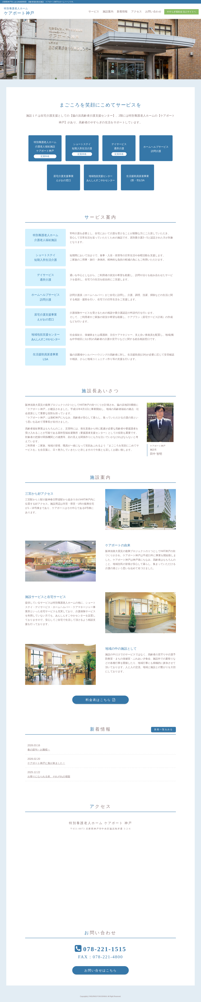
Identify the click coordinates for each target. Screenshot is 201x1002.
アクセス (136, 11)
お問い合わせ (153, 11)
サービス (93, 11)
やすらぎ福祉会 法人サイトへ (181, 12)
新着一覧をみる (163, 729)
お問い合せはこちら (100, 970)
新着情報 (122, 11)
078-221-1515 (104, 949)
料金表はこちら (98, 700)
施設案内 (108, 11)
